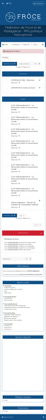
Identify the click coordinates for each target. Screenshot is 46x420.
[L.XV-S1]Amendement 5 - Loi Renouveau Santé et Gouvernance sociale (24, 143)
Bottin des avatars (10, 318)
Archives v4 (8, 329)
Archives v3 (8, 327)
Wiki (5, 291)
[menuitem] (9, 3)
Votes (5, 57)
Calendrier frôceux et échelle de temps (17, 307)
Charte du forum (9, 287)
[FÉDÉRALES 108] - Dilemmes (22, 80)
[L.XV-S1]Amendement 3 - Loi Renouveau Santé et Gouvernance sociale (24, 191)
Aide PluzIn (7, 293)
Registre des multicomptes (13, 320)
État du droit (8, 300)
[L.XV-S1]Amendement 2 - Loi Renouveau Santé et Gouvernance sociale (24, 107)
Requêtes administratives (12, 315)
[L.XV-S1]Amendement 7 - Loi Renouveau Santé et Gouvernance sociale (24, 167)
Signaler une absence (11, 316)
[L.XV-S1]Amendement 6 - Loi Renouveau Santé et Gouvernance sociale (24, 155)
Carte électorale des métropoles (15, 305)
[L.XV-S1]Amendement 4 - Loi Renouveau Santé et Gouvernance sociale (24, 131)
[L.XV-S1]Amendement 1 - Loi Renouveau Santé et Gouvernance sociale (24, 119)
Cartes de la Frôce (10, 309)
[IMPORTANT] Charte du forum (23, 88)
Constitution (8, 298)
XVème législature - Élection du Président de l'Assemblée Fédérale (24, 203)
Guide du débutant (10, 289)
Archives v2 (8, 325)
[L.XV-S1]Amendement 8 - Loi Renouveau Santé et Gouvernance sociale (24, 179)
